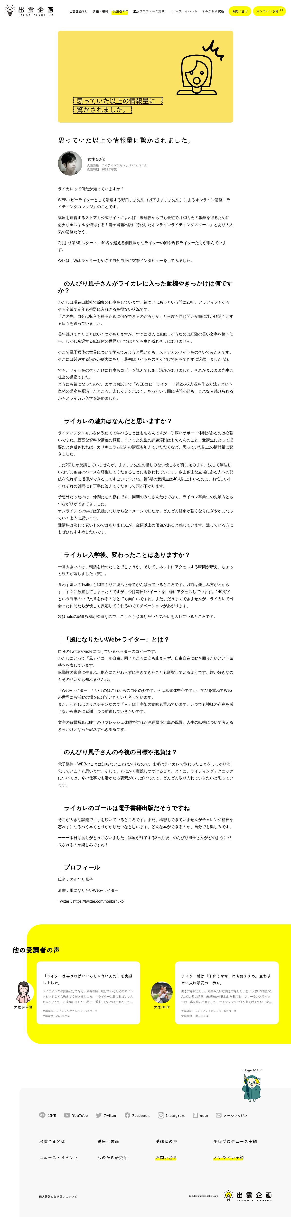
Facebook (137, 1115)
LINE (47, 1115)
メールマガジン (232, 1115)
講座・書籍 (100, 11)
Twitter (106, 1115)
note (200, 1115)
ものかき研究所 (213, 11)
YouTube (76, 1115)
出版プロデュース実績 (149, 11)
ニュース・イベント (183, 11)
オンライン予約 (267, 11)
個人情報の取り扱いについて (58, 1196)
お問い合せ (240, 11)
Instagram (171, 1115)
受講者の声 (121, 11)
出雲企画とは (78, 11)
